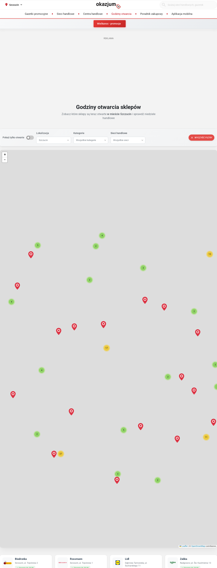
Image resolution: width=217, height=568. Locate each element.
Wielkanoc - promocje (109, 23)
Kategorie (78, 133)
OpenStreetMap (198, 546)
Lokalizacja (42, 133)
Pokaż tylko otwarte (13, 137)
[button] (106, 348)
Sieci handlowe (119, 133)
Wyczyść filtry (201, 137)
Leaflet (184, 546)
